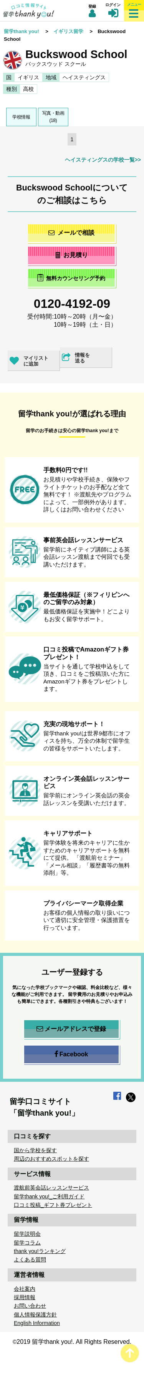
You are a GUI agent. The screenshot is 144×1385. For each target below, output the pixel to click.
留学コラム (27, 1243)
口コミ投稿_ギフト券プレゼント (53, 1205)
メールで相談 (71, 232)
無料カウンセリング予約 (71, 277)
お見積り (71, 255)
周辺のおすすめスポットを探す (51, 1159)
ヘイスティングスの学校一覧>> (103, 160)
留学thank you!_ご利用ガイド (49, 1196)
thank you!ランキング (40, 1251)
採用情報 (24, 1297)
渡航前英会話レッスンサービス (51, 1188)
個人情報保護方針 (35, 1314)
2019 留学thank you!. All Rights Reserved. (74, 1341)
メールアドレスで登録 (71, 1029)
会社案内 (24, 1289)
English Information (37, 1323)
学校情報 (21, 117)
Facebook (71, 1054)
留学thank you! (21, 31)
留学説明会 (27, 1234)
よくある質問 (30, 1259)
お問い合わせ (30, 1306)
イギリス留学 (68, 31)
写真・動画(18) (53, 116)
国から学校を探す (35, 1150)
